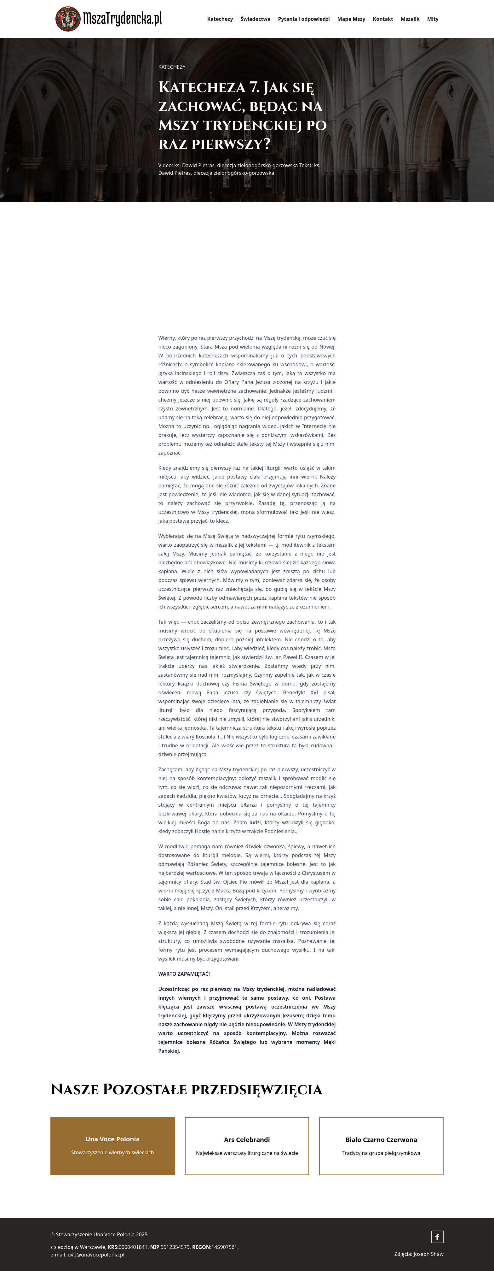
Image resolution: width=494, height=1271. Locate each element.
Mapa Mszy (351, 18)
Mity (433, 18)
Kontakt (383, 18)
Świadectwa (256, 18)
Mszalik (410, 18)
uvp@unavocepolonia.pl (96, 1254)
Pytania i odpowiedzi (304, 18)
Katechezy (220, 18)
